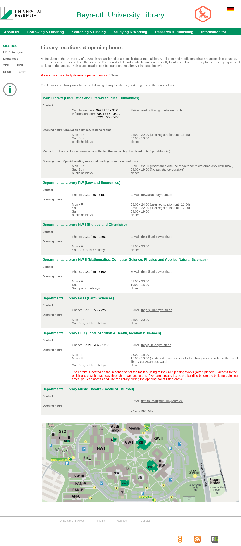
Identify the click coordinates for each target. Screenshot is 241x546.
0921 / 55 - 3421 (107, 110)
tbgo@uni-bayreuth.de (156, 310)
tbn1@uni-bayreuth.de (156, 236)
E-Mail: (136, 401)
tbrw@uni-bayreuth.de (156, 195)
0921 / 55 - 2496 (94, 236)
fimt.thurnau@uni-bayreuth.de (162, 401)
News (114, 75)
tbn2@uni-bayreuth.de (156, 271)
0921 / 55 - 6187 (94, 195)
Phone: (77, 195)
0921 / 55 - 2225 (94, 310)
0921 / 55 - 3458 (107, 117)
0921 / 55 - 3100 (94, 271)
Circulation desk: (84, 110)
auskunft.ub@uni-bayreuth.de (161, 110)
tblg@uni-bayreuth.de (156, 345)
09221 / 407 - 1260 (96, 345)
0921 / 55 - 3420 (108, 114)
